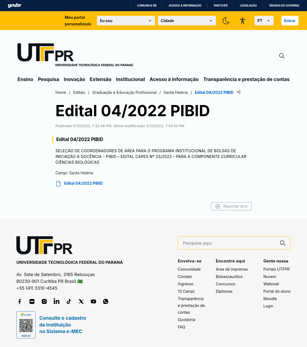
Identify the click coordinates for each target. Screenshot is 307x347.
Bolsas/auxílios (229, 276)
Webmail (271, 284)
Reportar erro (231, 206)
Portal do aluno (277, 291)
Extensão (100, 79)
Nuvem (269, 276)
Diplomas (224, 291)
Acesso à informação (185, 5)
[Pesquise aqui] (229, 243)
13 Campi (186, 291)
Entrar (290, 20)
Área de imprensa (231, 269)
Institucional (130, 79)
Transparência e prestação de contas (246, 79)
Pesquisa (48, 79)
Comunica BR (147, 5)
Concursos (225, 284)
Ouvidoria (186, 319)
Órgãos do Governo (284, 5)
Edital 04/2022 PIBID (79, 184)
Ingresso (185, 284)
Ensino (25, 79)
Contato (185, 276)
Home (60, 92)
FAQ (181, 327)
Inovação (74, 79)
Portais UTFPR (276, 269)
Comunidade (189, 269)
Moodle (270, 298)
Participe (221, 5)
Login (268, 306)
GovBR (14, 5)
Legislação (248, 5)
